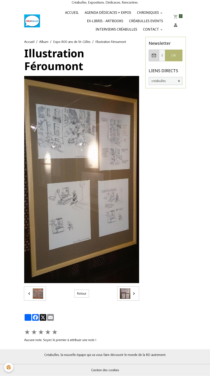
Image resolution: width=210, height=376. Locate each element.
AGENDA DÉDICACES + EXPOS (107, 12)
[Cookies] (9, 367)
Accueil (29, 42)
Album (43, 42)
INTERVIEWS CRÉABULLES (116, 29)
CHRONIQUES (148, 12)
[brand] (32, 20)
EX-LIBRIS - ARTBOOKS (104, 21)
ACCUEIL (71, 12)
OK (173, 55)
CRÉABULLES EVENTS (145, 21)
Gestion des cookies (105, 370)
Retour (81, 293)
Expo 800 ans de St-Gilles (72, 42)
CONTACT (151, 29)
